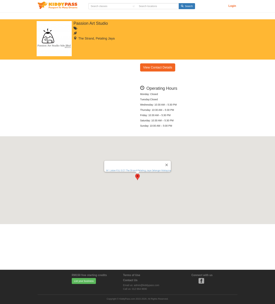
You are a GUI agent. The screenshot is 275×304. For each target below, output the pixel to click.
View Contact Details (157, 67)
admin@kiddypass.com (146, 285)
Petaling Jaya (105, 38)
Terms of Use (131, 275)
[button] (137, 177)
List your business (84, 281)
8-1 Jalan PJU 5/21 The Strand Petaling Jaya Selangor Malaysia (138, 170)
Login (232, 5)
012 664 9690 (139, 288)
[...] (109, 6)
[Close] (166, 165)
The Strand (86, 38)
